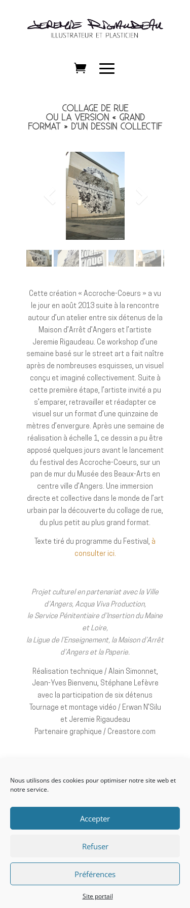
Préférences (95, 883)
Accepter (95, 828)
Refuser (95, 855)
